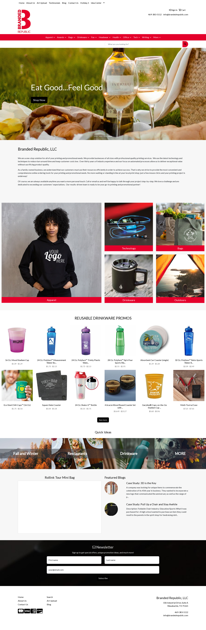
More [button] (155, 37)
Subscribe (103, 578)
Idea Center (96, 3)
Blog (64, 3)
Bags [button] (70, 37)
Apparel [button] (49, 37)
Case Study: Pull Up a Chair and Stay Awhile (151, 504)
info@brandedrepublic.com (175, 14)
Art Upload (42, 3)
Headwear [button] (103, 37)
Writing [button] (145, 37)
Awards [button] (60, 37)
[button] (15, 94)
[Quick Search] (144, 44)
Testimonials (54, 3)
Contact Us (73, 3)
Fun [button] (92, 37)
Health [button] (116, 37)
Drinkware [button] (82, 37)
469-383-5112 (155, 14)
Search (50, 597)
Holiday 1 (84, 3)
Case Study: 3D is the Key (141, 483)
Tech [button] (135, 37)
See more (103, 420)
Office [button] (126, 37)
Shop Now (39, 100)
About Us (30, 3)
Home (21, 3)
